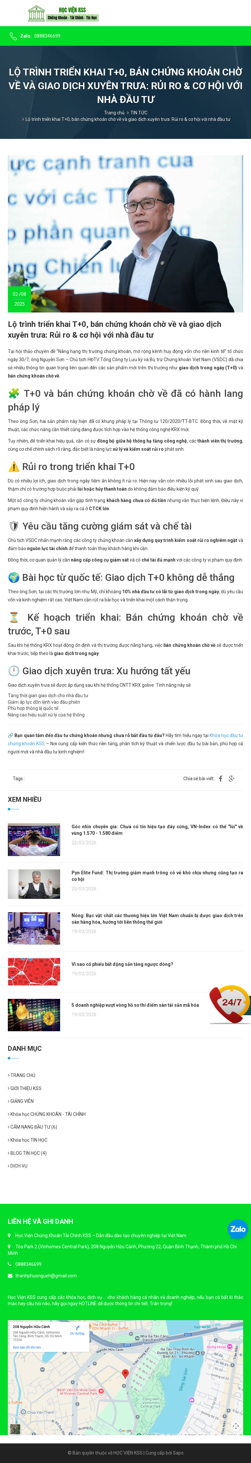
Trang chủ (114, 112)
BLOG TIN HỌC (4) (27, 1153)
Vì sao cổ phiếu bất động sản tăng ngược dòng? (122, 964)
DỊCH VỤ (17, 1166)
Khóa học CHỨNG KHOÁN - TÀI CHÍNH (47, 1114)
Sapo (178, 1452)
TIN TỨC (138, 112)
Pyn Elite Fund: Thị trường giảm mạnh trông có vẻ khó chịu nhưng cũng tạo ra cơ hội (157, 876)
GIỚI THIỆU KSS (25, 1088)
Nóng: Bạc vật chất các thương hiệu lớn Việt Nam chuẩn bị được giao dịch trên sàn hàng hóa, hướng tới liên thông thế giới (157, 919)
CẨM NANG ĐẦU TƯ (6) (32, 1127)
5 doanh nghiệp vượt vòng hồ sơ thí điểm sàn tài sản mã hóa (135, 1005)
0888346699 (47, 36)
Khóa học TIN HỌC (27, 1140)
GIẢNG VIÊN (21, 1101)
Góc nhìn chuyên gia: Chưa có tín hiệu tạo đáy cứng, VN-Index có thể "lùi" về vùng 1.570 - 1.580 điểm (157, 830)
